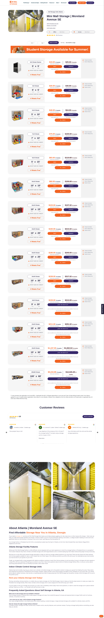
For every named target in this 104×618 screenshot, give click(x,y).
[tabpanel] (22, 432)
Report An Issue (102, 309)
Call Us (90, 2)
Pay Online (72, 2)
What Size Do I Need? (36, 70)
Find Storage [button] (26, 2)
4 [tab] (47, 443)
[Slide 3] (22, 30)
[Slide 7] (32, 30)
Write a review (88, 416)
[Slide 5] (27, 30)
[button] (101, 616)
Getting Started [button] (43, 2)
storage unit (19, 536)
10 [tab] (59, 443)
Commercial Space (35, 2)
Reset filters (53, 42)
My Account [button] (63, 2)
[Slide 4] (25, 30)
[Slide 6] (29, 30)
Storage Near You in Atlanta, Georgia (46, 532)
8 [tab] (55, 443)
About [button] (57, 2)
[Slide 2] (20, 30)
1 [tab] (41, 443)
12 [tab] (63, 443)
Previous (6, 432)
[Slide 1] (17, 30)
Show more (41, 438)
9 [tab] (57, 443)
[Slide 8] (34, 30)
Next (97, 432)
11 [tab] (61, 443)
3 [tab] (45, 443)
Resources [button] (51, 2)
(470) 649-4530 (51, 28)
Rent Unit (82, 2)
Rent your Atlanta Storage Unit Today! (25, 578)
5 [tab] (49, 443)
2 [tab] (43, 443)
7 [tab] (53, 443)
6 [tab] (51, 443)
